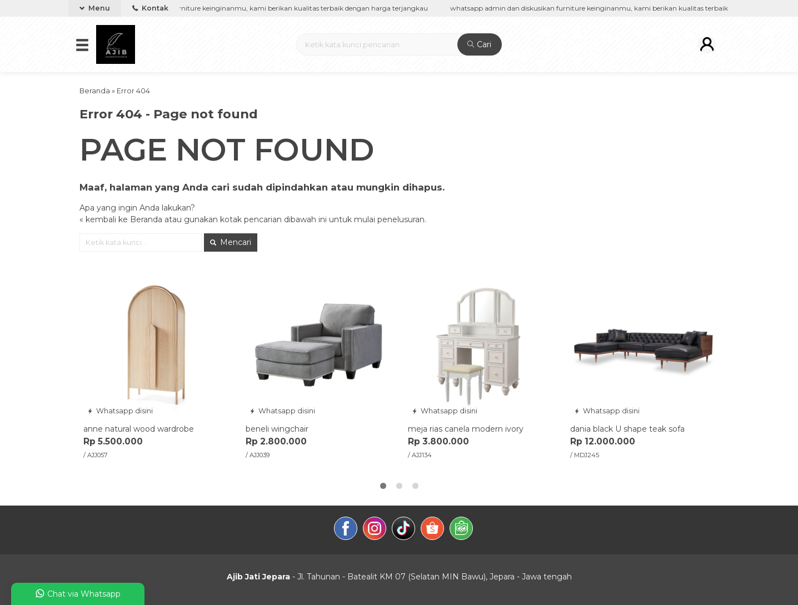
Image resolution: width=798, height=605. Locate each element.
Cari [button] (479, 44)
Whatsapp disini (120, 411)
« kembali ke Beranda (120, 219)
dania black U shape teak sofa (627, 429)
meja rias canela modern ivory (465, 429)
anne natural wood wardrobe (138, 429)
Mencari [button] (230, 242)
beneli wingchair (277, 429)
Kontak (150, 8)
